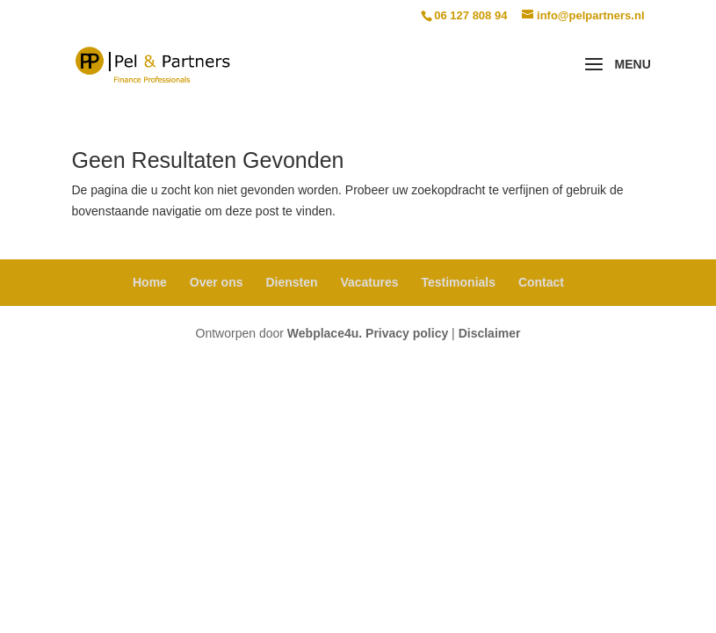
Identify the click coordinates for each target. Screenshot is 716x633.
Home (150, 282)
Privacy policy (407, 333)
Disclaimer (490, 333)
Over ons (216, 282)
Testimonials (458, 282)
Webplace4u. (324, 333)
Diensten (291, 282)
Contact (541, 282)
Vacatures (369, 282)
